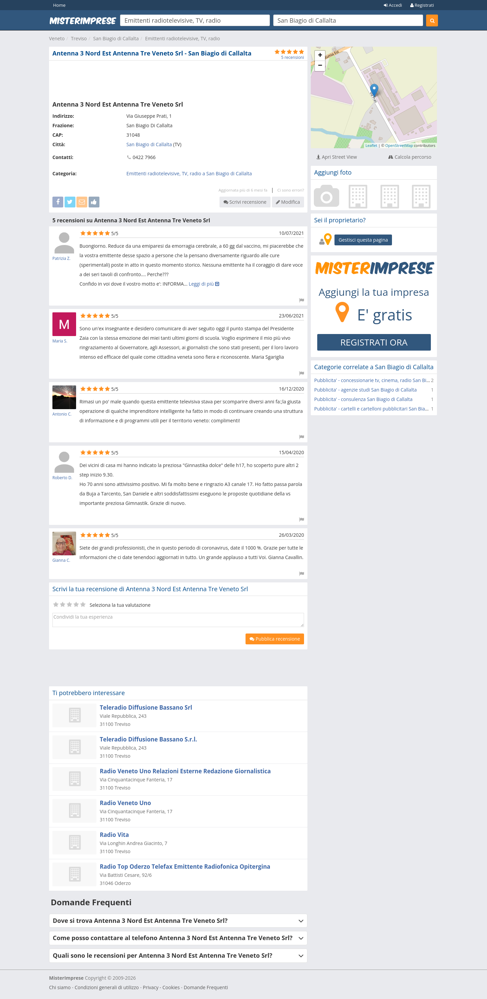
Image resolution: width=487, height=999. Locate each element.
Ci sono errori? (290, 190)
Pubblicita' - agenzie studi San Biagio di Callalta (365, 389)
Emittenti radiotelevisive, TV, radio (182, 38)
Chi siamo (60, 987)
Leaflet (371, 145)
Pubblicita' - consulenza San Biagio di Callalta (363, 399)
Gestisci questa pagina (363, 240)
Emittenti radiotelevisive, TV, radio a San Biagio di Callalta (189, 173)
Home (59, 5)
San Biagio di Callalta (116, 38)
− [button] (320, 66)
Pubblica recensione (275, 639)
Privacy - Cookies (161, 987)
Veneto (57, 38)
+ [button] (320, 56)
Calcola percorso (409, 157)
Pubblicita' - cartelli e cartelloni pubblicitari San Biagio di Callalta (384, 408)
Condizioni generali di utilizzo (107, 987)
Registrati (422, 5)
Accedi (393, 5)
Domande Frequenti (206, 987)
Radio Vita (114, 835)
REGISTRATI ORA (374, 342)
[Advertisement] (178, 79)
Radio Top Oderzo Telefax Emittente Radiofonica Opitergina (185, 866)
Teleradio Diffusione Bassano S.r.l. (148, 739)
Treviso (79, 38)
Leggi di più (204, 284)
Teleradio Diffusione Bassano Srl (146, 707)
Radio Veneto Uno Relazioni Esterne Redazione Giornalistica (185, 771)
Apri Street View (337, 157)
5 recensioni (292, 57)
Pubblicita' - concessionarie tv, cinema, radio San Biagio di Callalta (386, 380)
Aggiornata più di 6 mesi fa (242, 190)
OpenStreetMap (399, 145)
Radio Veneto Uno (125, 803)
